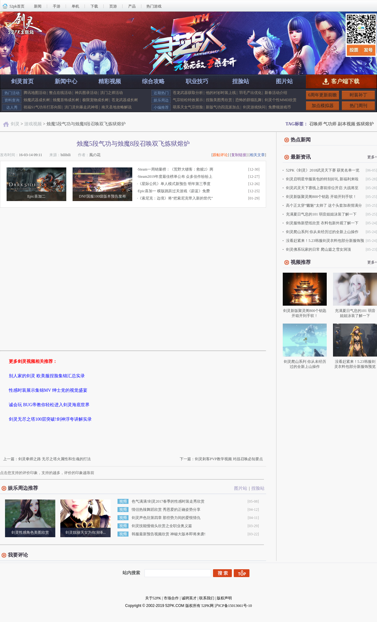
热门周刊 (358, 105)
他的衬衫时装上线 (221, 92)
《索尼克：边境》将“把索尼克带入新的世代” (175, 198)
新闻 (37, 6)
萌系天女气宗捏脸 (188, 107)
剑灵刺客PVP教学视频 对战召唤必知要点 (229, 459)
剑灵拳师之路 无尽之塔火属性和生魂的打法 (54, 459)
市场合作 (171, 598)
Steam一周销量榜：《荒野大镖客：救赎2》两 (175, 169)
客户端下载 (345, 81)
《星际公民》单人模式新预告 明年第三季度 (174, 184)
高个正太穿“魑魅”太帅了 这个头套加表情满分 (324, 205)
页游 (113, 6)
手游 (56, 6)
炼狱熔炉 (365, 124)
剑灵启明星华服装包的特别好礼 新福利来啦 (322, 179)
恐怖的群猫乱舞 (248, 100)
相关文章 (257, 155)
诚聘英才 (189, 598)
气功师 (329, 124)
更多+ (372, 157)
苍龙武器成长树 (125, 100)
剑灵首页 (22, 81)
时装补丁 (358, 95)
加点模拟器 (323, 105)
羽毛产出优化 (250, 92)
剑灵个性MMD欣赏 (281, 100)
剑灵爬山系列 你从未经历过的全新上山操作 (322, 232)
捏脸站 (240, 81)
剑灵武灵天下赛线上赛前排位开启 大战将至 (322, 188)
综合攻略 (153, 81)
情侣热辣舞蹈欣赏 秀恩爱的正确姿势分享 (166, 509)
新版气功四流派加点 (223, 107)
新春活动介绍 (276, 92)
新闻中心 (66, 81)
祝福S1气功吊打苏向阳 (43, 107)
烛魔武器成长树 (37, 100)
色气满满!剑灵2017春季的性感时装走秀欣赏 (168, 501)
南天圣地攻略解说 (116, 107)
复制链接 (238, 155)
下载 (94, 6)
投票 (354, 50)
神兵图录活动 (86, 92)
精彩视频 (109, 81)
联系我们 (206, 598)
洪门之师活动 (111, 92)
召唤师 (315, 124)
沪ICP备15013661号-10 (233, 605)
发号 (369, 50)
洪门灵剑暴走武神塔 (81, 107)
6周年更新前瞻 (322, 95)
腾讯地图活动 (35, 92)
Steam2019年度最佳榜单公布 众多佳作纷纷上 (175, 176)
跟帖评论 (220, 155)
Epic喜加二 (36, 196)
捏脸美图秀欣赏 (219, 100)
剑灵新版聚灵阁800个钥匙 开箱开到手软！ (321, 196)
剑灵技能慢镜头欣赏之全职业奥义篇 (162, 526)
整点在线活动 (60, 92)
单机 (75, 6)
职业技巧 (197, 81)
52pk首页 (17, 6)
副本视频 (346, 124)
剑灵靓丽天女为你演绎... (85, 532)
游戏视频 (33, 124)
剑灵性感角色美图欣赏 (30, 532)
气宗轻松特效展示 (188, 100)
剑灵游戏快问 (254, 107)
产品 (132, 6)
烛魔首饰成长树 (66, 100)
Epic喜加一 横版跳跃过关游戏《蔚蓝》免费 (174, 191)
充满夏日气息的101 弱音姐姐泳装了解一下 (321, 214)
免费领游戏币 (279, 107)
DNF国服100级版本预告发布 (102, 196)
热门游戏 (153, 6)
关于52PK (153, 598)
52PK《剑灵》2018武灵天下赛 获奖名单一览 (322, 170)
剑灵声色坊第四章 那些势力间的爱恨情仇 (166, 518)
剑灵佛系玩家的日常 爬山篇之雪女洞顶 (318, 249)
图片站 (284, 81)
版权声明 (224, 598)
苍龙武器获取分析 (188, 92)
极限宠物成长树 (95, 100)
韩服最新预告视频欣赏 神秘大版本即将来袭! (168, 534)
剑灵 (15, 124)
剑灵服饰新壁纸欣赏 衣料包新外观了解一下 (322, 223)
